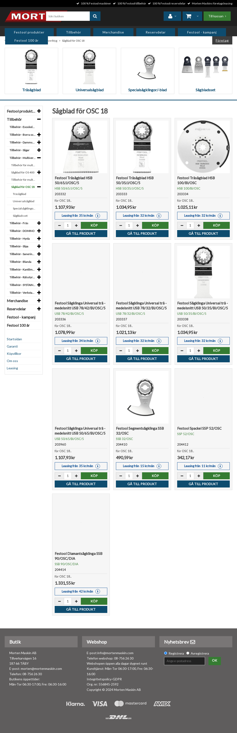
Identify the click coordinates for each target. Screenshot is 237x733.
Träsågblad (19, 194)
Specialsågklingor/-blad (25, 208)
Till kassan (215, 16)
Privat (203, 40)
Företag (222, 40)
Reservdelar (156, 32)
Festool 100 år (26, 40)
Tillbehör (73, 32)
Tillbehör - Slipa (19, 246)
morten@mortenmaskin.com (41, 669)
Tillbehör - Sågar (19, 150)
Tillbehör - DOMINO (22, 231)
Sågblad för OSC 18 (23, 187)
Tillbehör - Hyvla (20, 238)
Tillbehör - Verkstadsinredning (23, 292)
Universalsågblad (23, 201)
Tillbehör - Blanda (20, 262)
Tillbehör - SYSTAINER (23, 285)
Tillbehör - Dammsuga (23, 142)
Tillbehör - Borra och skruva (23, 134)
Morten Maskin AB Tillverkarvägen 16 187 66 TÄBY (22, 658)
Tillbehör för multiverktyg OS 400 (24, 165)
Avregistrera (200, 653)
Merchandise (113, 32)
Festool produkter (29, 32)
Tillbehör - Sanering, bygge (23, 254)
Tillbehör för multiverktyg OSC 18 (24, 179)
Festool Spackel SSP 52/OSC (199, 428)
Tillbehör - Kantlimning (23, 269)
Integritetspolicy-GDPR (104, 679)
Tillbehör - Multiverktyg (23, 158)
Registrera (176, 653)
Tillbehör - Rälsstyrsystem (23, 277)
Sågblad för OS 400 (22, 172)
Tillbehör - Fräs (19, 223)
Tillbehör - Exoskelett (23, 127)
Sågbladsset (20, 215)
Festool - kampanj (202, 32)
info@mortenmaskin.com (115, 653)
